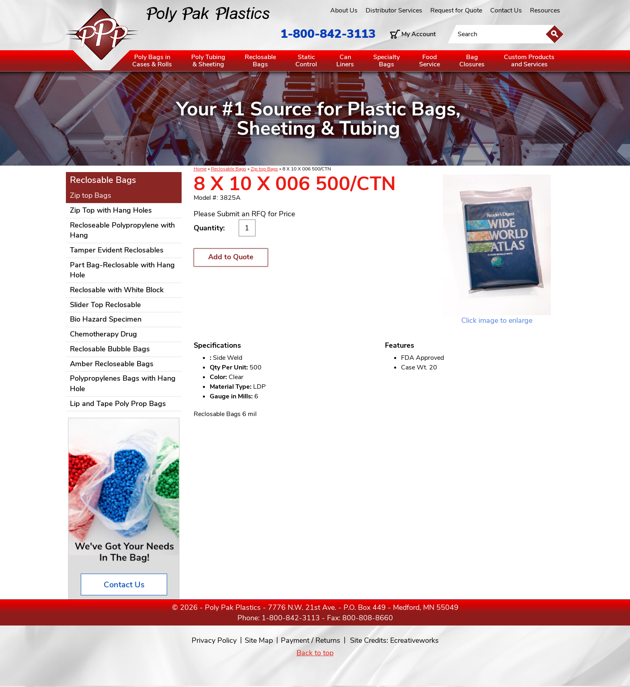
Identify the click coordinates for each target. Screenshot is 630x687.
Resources (545, 10)
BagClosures (472, 61)
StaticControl (306, 61)
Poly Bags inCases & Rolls (152, 61)
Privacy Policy (214, 640)
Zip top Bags (264, 169)
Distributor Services (394, 10)
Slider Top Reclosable (105, 305)
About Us (344, 10)
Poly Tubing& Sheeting (208, 61)
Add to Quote (231, 257)
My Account (418, 34)
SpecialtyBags (386, 61)
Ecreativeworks (414, 640)
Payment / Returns (310, 640)
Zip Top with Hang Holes (111, 210)
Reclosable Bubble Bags (110, 349)
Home (200, 169)
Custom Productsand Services (529, 61)
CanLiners (345, 61)
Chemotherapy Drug (103, 334)
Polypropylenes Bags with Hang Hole (123, 383)
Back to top (315, 653)
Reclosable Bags (228, 169)
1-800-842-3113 (328, 34)
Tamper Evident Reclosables (117, 250)
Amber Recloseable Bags (111, 364)
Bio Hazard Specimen (105, 319)
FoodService (429, 61)
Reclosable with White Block (117, 290)
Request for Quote (456, 10)
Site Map (259, 640)
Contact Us (506, 10)
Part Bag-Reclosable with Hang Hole (122, 270)
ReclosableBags (260, 61)
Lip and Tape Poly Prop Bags (118, 403)
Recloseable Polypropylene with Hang (122, 230)
